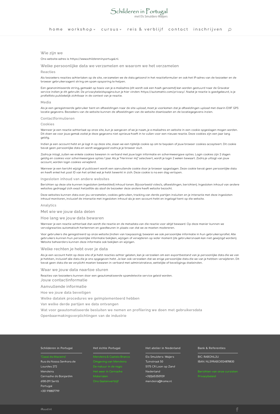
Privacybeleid (207, 376)
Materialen (100, 376)
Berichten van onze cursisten (218, 371)
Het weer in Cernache (108, 371)
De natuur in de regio (107, 366)
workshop (80, 29)
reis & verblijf (145, 29)
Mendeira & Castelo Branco (111, 356)
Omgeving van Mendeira (109, 361)
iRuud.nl (46, 409)
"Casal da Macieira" (53, 356)
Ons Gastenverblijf (105, 381)
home (56, 29)
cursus (110, 29)
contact (178, 29)
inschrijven (208, 29)
